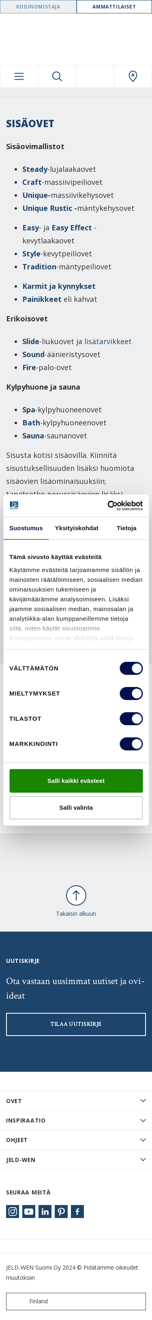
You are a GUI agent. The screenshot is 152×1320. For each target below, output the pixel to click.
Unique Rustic (47, 208)
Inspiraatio (26, 1120)
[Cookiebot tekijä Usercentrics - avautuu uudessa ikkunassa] (108, 506)
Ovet (14, 1101)
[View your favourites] (95, 76)
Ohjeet (17, 1140)
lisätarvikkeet (108, 341)
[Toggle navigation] (19, 76)
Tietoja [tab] (127, 528)
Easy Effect (71, 227)
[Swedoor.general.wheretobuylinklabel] (133, 76)
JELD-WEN (21, 1160)
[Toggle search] (57, 76)
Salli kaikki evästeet (76, 780)
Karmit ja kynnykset (60, 286)
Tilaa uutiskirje (76, 1024)
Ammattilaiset (114, 6)
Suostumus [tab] (26, 528)
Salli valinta (76, 807)
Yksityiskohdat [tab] (76, 528)
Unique (35, 195)
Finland (29, 1301)
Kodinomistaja (38, 6)
